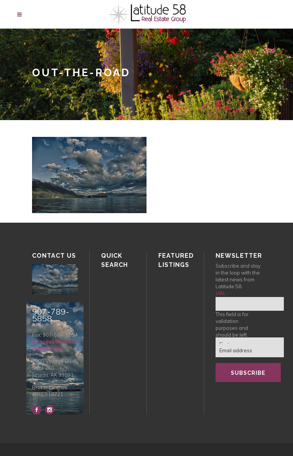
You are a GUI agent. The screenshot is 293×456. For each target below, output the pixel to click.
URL (221, 293)
